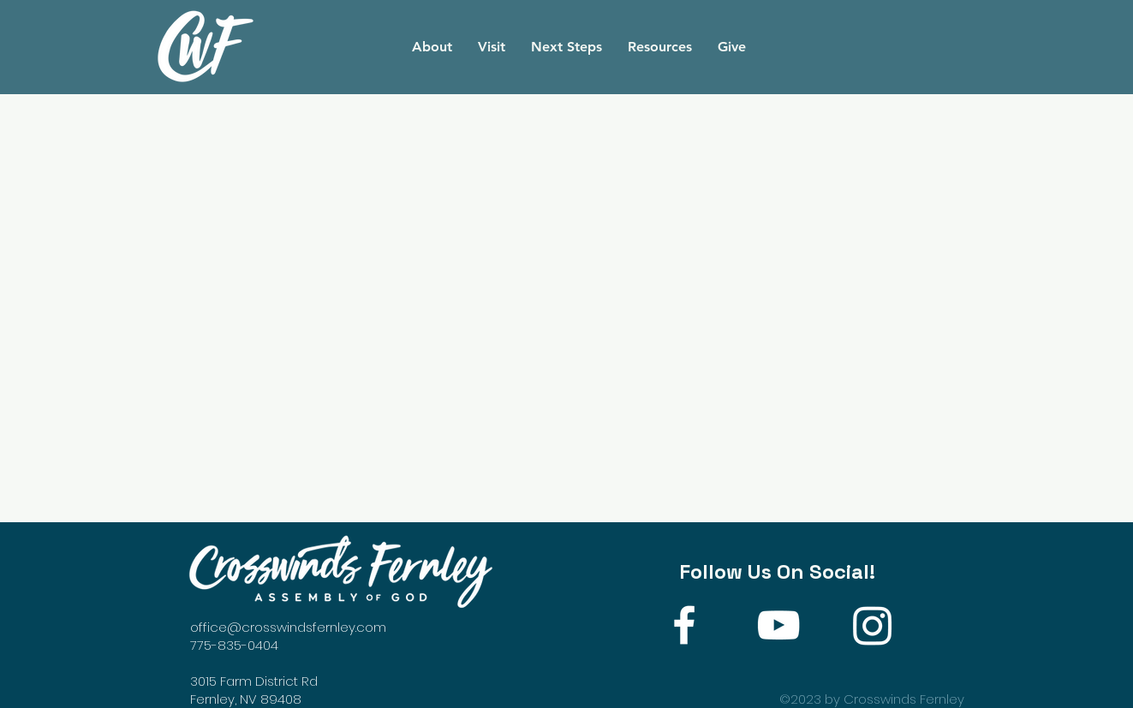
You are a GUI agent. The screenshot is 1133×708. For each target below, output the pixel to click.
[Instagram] (872, 625)
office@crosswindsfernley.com (288, 627)
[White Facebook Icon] (684, 625)
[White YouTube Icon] (778, 625)
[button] (432, 47)
